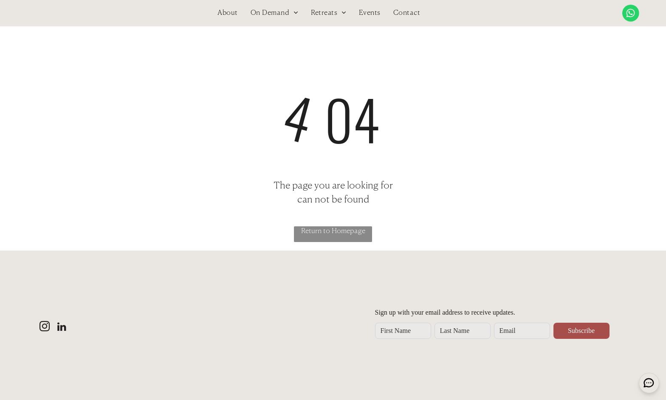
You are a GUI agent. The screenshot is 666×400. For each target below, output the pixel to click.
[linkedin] (62, 327)
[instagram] (44, 327)
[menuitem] (227, 13)
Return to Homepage (333, 231)
